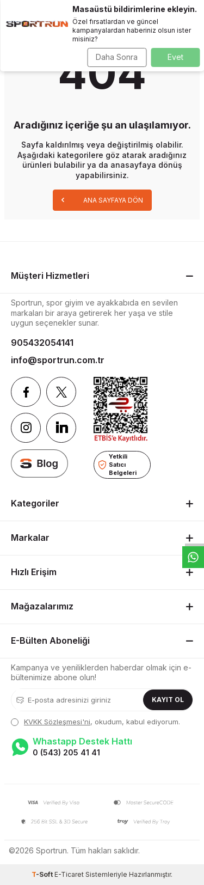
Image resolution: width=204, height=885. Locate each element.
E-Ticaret (69, 874)
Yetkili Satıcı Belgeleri (117, 464)
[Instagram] (26, 428)
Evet (175, 57)
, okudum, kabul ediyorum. (95, 721)
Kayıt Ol (168, 699)
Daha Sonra (117, 57)
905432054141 (42, 342)
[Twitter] (61, 392)
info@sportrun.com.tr (57, 360)
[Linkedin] (61, 428)
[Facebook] (26, 392)
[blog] (39, 463)
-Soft (43, 874)
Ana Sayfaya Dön (102, 199)
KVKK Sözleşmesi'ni (57, 721)
